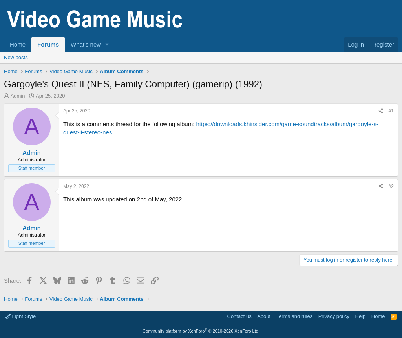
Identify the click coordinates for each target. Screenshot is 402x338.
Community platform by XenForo (201, 331)
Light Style (20, 316)
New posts (16, 57)
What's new (86, 44)
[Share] (381, 111)
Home (18, 44)
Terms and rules (294, 316)
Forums (48, 44)
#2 (391, 186)
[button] (107, 44)
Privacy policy (333, 316)
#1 (391, 111)
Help (360, 316)
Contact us (239, 316)
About (263, 316)
